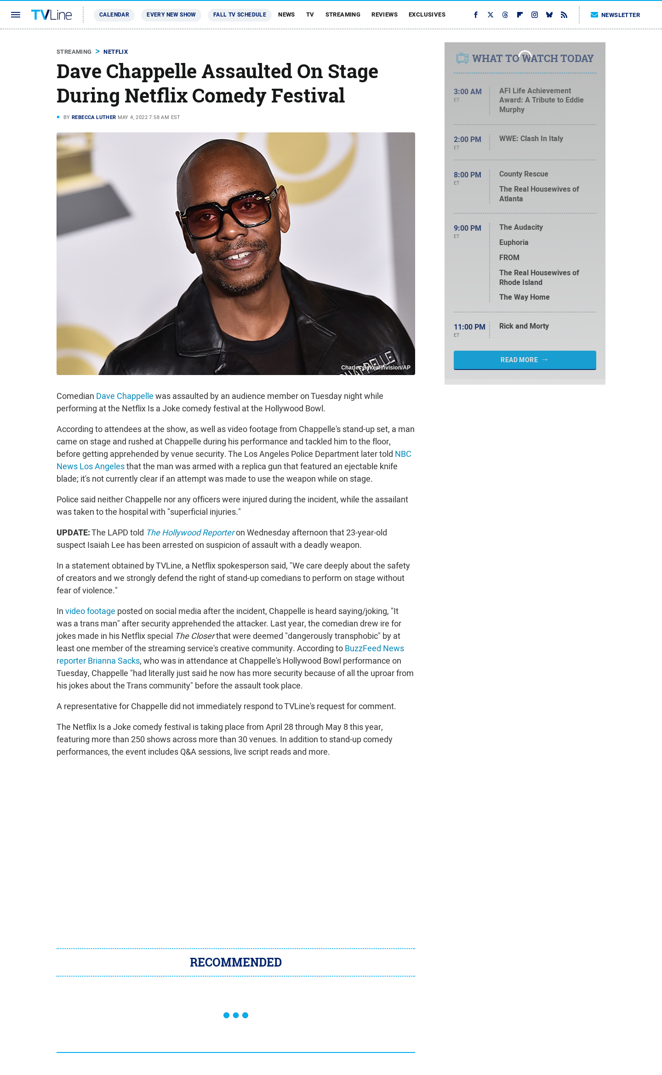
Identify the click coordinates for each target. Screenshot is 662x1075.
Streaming (343, 14)
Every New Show (171, 15)
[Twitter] (490, 15)
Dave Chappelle (125, 396)
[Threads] (505, 15)
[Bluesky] (549, 15)
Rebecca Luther (94, 117)
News (286, 14)
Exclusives (427, 14)
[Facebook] (476, 15)
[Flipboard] (520, 15)
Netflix (115, 51)
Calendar (114, 15)
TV (310, 14)
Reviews (384, 14)
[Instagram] (535, 15)
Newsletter (615, 15)
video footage (90, 611)
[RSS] (564, 15)
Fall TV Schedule (239, 15)
